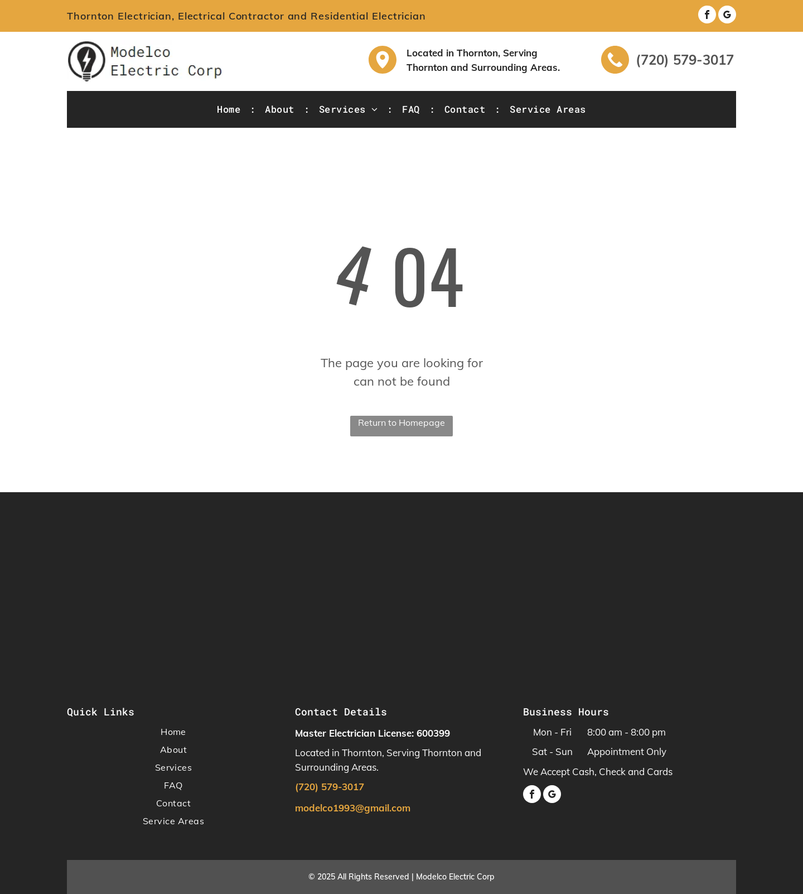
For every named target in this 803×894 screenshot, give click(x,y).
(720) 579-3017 (685, 59)
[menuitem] (230, 109)
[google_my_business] (727, 16)
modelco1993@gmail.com (352, 808)
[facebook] (707, 16)
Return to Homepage (401, 422)
